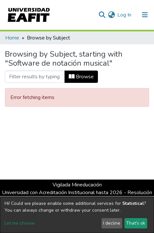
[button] (111, 15)
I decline (111, 223)
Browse (81, 76)
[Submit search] (102, 15)
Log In (124, 14)
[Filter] (35, 77)
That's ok (135, 223)
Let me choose (20, 223)
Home (12, 37)
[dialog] (77, 215)
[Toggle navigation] (145, 14)
